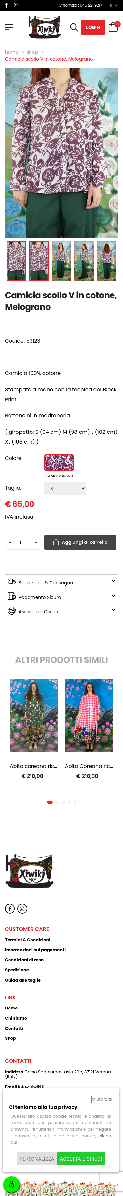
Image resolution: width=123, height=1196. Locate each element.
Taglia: (13, 488)
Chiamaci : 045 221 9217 (80, 5)
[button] (49, 802)
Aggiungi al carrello (84, 542)
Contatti (14, 1028)
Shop (10, 1038)
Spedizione (17, 970)
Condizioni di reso (24, 960)
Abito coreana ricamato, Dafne (49, 766)
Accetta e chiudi (81, 1158)
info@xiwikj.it (31, 1087)
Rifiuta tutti (102, 1099)
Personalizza (37, 1158)
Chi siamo (16, 1018)
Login (93, 27)
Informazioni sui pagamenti (35, 950)
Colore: (13, 458)
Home (11, 1008)
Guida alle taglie (23, 980)
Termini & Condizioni (27, 940)
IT (111, 5)
